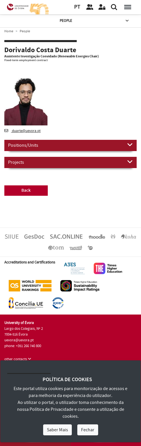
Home (8, 31)
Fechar (87, 430)
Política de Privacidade (52, 409)
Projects (70, 162)
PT (77, 7)
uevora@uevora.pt (19, 340)
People (95, 21)
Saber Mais (57, 430)
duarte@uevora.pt (22, 130)
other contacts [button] (17, 359)
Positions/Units (70, 145)
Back (26, 190)
